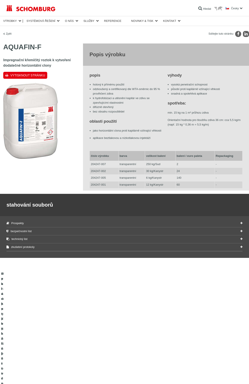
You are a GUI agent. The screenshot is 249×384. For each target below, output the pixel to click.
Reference (112, 20)
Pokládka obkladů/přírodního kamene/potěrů (32, 339)
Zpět (8, 33)
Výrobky (10, 20)
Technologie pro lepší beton (22, 359)
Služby (88, 20)
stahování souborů (98, 339)
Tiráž (20, 375)
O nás (69, 20)
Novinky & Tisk (142, 20)
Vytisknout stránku (27, 75)
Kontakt (169, 20)
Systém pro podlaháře (19, 346)
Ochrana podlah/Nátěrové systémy (27, 352)
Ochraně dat (31, 375)
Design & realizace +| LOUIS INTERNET (225, 375)
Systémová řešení (40, 20)
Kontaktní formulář (98, 346)
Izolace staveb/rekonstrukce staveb (27, 333)
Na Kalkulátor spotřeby (100, 333)
